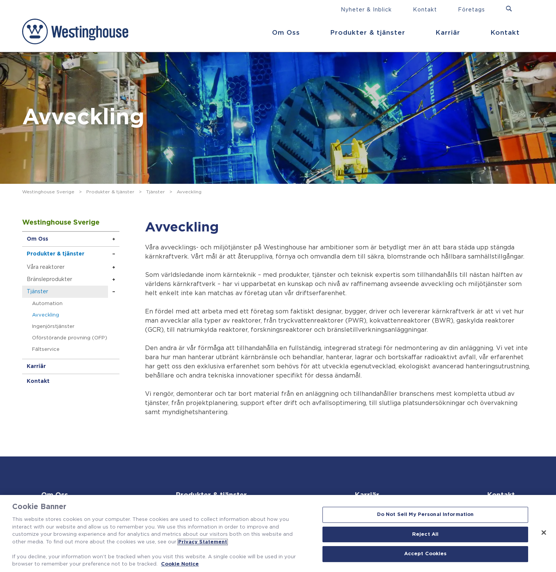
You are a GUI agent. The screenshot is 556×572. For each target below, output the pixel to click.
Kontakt (505, 32)
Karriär (447, 32)
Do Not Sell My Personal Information (425, 514)
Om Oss (286, 32)
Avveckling (45, 315)
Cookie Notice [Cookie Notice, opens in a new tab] (180, 564)
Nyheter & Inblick (366, 10)
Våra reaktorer (45, 267)
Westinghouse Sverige (48, 192)
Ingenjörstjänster (53, 326)
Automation (47, 303)
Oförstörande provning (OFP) (69, 338)
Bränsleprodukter (49, 279)
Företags (471, 10)
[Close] (543, 532)
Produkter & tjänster (367, 32)
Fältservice (46, 349)
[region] (278, 533)
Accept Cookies (425, 554)
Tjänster (155, 192)
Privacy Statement (202, 542)
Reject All (425, 534)
